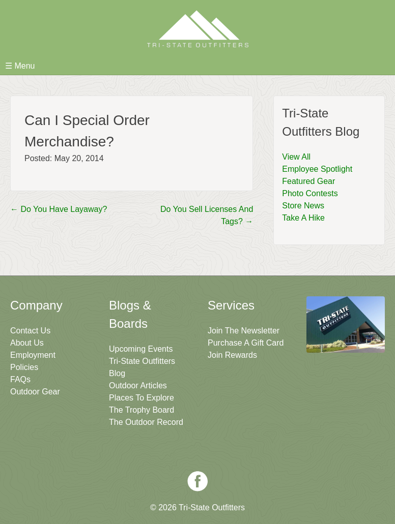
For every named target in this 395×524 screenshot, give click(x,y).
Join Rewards (232, 355)
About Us (27, 342)
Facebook (197, 481)
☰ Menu (20, 65)
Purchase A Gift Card (246, 342)
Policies (24, 367)
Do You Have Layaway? (58, 209)
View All (296, 156)
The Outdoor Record (146, 422)
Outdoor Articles (138, 385)
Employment (32, 355)
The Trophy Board (141, 410)
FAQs (20, 379)
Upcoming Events (141, 349)
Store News (303, 205)
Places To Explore (141, 397)
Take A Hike (303, 217)
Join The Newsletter (243, 330)
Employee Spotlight (317, 169)
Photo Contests (309, 193)
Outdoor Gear (35, 391)
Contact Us (30, 330)
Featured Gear (308, 181)
